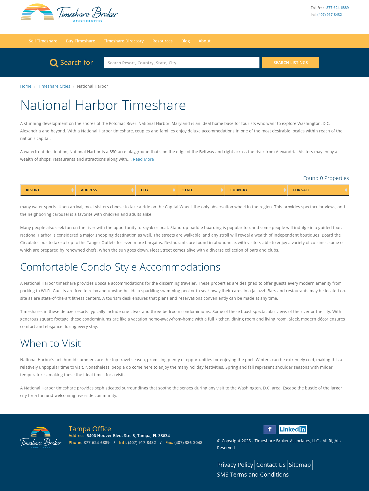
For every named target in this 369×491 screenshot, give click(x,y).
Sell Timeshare (43, 41)
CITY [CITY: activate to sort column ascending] (144, 190)
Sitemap (300, 464)
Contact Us (271, 464)
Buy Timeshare (80, 41)
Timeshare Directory (124, 41)
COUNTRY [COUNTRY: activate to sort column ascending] (238, 190)
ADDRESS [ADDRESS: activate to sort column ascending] (89, 190)
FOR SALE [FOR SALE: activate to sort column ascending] (301, 190)
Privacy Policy (235, 464)
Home (25, 86)
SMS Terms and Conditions (253, 474)
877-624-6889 (337, 7)
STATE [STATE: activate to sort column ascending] (187, 190)
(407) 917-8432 (329, 14)
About (205, 41)
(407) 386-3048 (188, 442)
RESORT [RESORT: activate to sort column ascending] (32, 190)
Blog (185, 41)
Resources (163, 41)
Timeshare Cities (54, 86)
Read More (143, 159)
